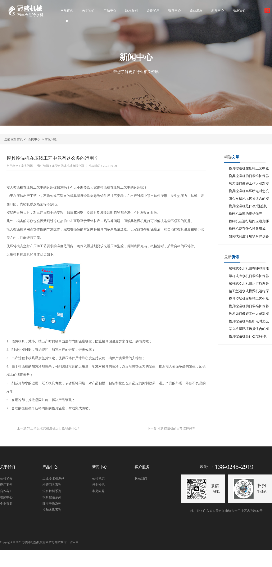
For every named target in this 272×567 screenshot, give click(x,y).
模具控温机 (14, 187)
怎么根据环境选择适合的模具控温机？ (249, 199)
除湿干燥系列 (51, 503)
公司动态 (98, 478)
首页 (20, 139)
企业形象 (6, 503)
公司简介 (6, 478)
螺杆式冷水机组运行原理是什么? (249, 284)
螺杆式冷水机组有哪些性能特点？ (249, 269)
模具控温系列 (51, 497)
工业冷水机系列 (53, 478)
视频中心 (6, 497)
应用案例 (6, 484)
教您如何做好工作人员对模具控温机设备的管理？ (249, 184)
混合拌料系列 (51, 491)
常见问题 (51, 139)
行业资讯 (98, 484)
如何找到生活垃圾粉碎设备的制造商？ (249, 237)
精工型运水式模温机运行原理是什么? (53, 428)
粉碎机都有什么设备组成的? (247, 230)
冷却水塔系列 (51, 510)
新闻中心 (34, 139)
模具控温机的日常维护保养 (176, 428)
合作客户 (6, 491)
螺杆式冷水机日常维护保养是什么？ (249, 277)
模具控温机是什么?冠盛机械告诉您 (248, 207)
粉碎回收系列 (51, 484)
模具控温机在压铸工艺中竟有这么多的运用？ (249, 169)
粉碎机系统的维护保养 (245, 213)
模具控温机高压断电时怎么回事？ (249, 192)
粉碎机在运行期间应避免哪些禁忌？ (249, 222)
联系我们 (141, 478)
